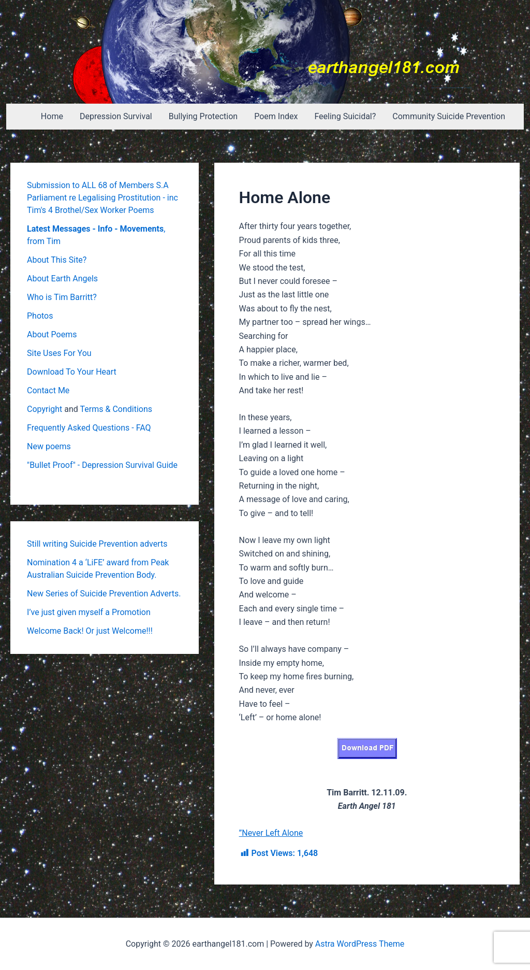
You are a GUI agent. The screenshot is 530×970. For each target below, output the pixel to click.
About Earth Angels (62, 278)
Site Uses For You (59, 353)
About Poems (52, 334)
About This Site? (56, 260)
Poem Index (276, 116)
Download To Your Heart (71, 372)
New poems (49, 446)
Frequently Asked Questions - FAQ (89, 428)
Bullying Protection (203, 116)
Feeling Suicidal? (345, 116)
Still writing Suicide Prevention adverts (97, 544)
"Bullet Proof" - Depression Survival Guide (102, 465)
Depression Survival (116, 116)
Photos (40, 316)
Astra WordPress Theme (359, 944)
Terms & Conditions (116, 409)
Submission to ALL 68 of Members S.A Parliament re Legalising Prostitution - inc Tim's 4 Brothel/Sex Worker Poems (102, 197)
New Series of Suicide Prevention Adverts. (104, 593)
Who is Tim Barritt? (62, 297)
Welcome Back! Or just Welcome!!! (90, 631)
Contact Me (48, 390)
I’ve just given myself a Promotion (89, 612)
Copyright (44, 409)
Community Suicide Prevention (448, 116)
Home (52, 116)
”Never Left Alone (271, 833)
